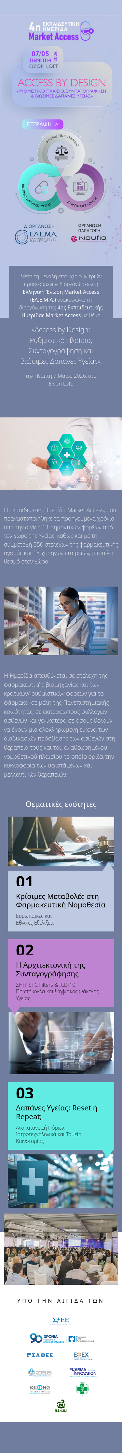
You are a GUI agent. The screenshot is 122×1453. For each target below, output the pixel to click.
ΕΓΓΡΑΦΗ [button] (43, 124)
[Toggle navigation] (109, 6)
